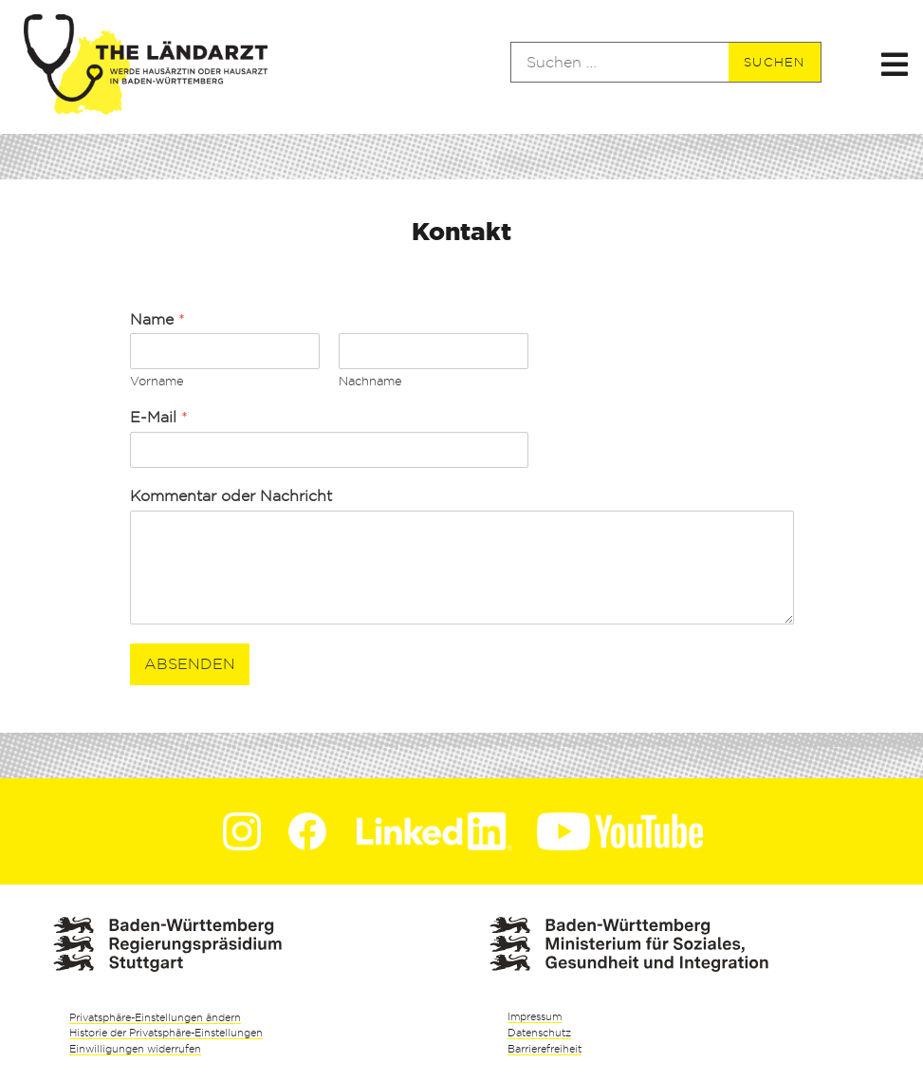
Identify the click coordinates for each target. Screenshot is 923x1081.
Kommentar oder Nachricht (231, 496)
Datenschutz (539, 1032)
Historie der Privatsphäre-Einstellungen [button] (166, 1032)
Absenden (189, 664)
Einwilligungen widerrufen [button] (135, 1048)
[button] (895, 62)
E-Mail (159, 417)
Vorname (157, 380)
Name (157, 319)
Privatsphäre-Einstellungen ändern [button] (155, 1017)
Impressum (535, 1016)
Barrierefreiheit (544, 1048)
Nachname (370, 380)
